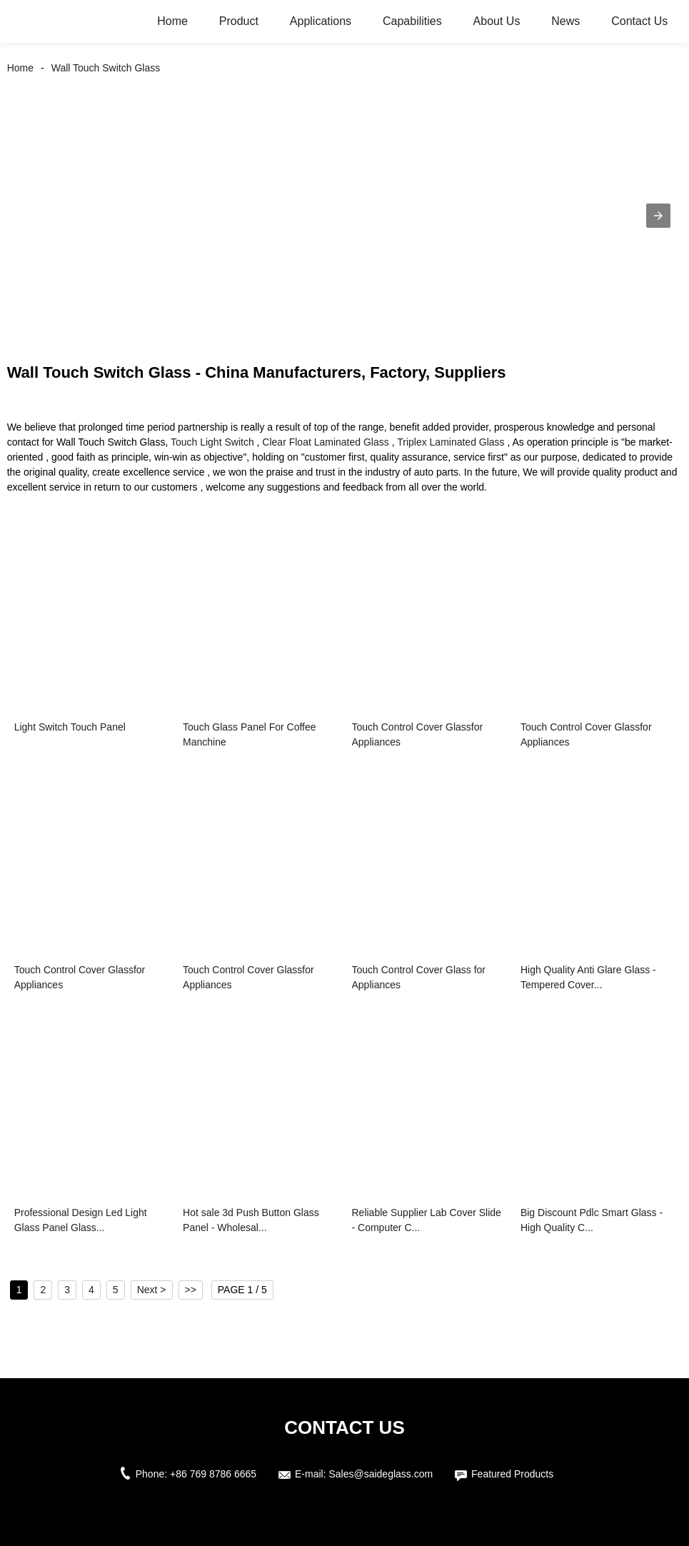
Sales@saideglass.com (380, 1474)
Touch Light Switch (212, 442)
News (565, 21)
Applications (320, 21)
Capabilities (412, 21)
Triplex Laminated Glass (450, 442)
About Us (496, 21)
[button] (658, 216)
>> (190, 1289)
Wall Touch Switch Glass (106, 68)
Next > (151, 1289)
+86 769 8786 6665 (213, 1474)
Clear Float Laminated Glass (325, 442)
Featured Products (512, 1474)
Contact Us (639, 21)
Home (172, 21)
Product (238, 21)
